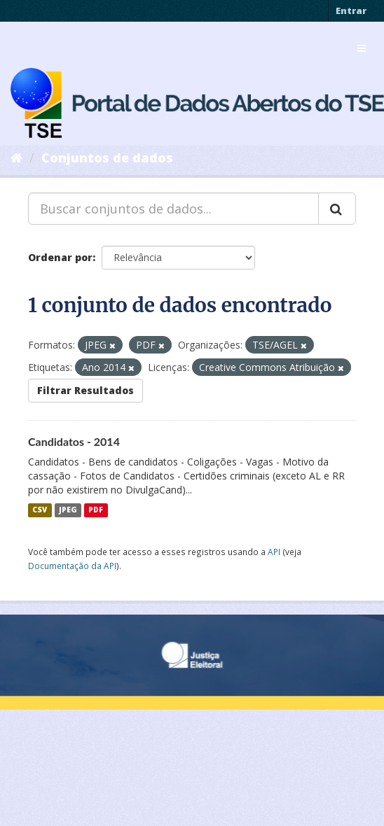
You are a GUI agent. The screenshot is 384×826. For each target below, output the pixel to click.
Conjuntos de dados (107, 157)
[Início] (16, 157)
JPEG (68, 510)
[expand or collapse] (361, 48)
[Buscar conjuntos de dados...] (173, 208)
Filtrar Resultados (85, 390)
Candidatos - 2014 (74, 441)
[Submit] (337, 208)
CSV (39, 510)
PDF (95, 510)
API (274, 551)
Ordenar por (60, 257)
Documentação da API (72, 565)
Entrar (351, 10)
